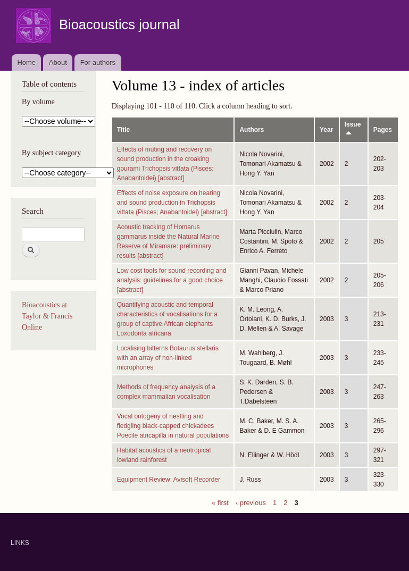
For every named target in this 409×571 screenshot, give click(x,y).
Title (123, 129)
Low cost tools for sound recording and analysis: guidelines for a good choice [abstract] (172, 280)
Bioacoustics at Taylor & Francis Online (47, 316)
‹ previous (251, 502)
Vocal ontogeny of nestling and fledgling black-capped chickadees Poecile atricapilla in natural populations (173, 426)
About (58, 62)
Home (26, 62)
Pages (382, 129)
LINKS (20, 543)
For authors (97, 62)
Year (326, 129)
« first (220, 502)
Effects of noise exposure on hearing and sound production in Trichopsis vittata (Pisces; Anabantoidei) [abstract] (172, 202)
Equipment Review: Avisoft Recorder (168, 479)
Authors (251, 129)
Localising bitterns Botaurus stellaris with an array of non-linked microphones (168, 358)
